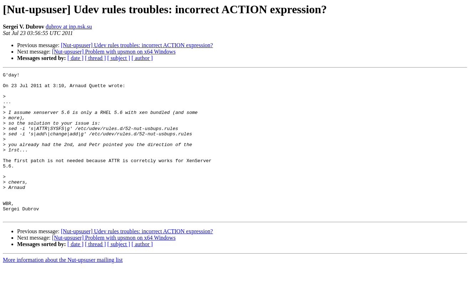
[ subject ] (118, 58)
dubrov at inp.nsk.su (69, 27)
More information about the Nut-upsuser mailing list (63, 289)
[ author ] (142, 58)
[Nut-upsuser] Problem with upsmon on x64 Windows (114, 52)
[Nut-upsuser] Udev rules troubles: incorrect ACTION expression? (137, 45)
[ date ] (75, 58)
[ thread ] (95, 58)
